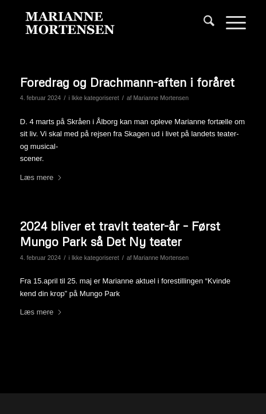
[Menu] (230, 23)
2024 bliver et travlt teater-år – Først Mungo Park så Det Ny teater (120, 233)
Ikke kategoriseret (95, 97)
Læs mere (41, 177)
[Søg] (203, 23)
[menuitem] (203, 23)
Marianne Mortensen (161, 97)
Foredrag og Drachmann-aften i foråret (127, 82)
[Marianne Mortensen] (110, 23)
